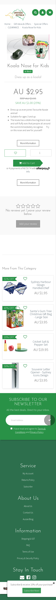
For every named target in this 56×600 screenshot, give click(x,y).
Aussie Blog (28, 519)
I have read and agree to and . (28, 430)
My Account (28, 473)
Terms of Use (28, 551)
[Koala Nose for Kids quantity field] (41, 152)
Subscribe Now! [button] (31, 590)
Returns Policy (28, 480)
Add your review (28, 224)
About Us (28, 506)
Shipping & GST (28, 538)
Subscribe (28, 486)
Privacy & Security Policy (28, 558)
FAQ (28, 545)
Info (28, 171)
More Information (28, 143)
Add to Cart (27, 163)
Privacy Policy (36, 431)
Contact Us (28, 512)
